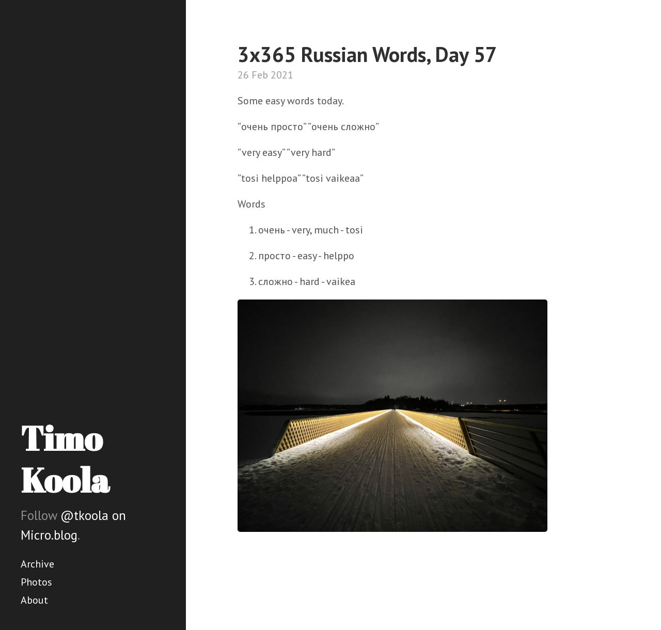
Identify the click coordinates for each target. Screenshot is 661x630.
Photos (36, 582)
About (34, 600)
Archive (37, 564)
